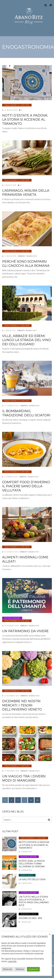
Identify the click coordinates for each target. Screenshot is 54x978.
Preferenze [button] (20, 969)
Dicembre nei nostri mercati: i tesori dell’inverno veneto (22, 705)
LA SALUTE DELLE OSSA (32, 879)
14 (31, 800)
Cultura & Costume (12, 618)
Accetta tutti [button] (33, 969)
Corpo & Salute (27, 875)
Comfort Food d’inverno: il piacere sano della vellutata (26, 486)
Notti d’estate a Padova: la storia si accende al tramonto (25, 119)
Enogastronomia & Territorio (16, 105)
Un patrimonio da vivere (25, 631)
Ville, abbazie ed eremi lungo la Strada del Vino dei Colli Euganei (26, 340)
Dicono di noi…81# (30, 918)
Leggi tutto (12, 961)
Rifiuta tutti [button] (7, 969)
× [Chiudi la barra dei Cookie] (49, 934)
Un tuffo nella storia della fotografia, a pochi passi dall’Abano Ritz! (34, 901)
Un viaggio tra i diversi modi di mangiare (24, 778)
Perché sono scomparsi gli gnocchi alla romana (26, 264)
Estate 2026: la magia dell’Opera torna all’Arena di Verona (32, 863)
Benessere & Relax (28, 914)
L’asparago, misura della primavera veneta (25, 193)
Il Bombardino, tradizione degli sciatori (26, 413)
